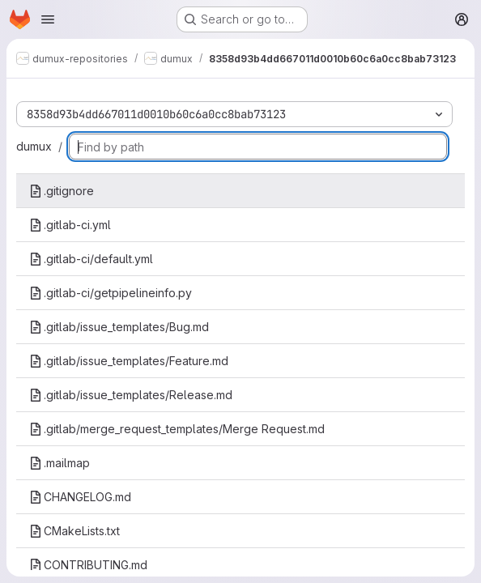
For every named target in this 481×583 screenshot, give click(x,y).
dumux (34, 146)
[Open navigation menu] (48, 19)
